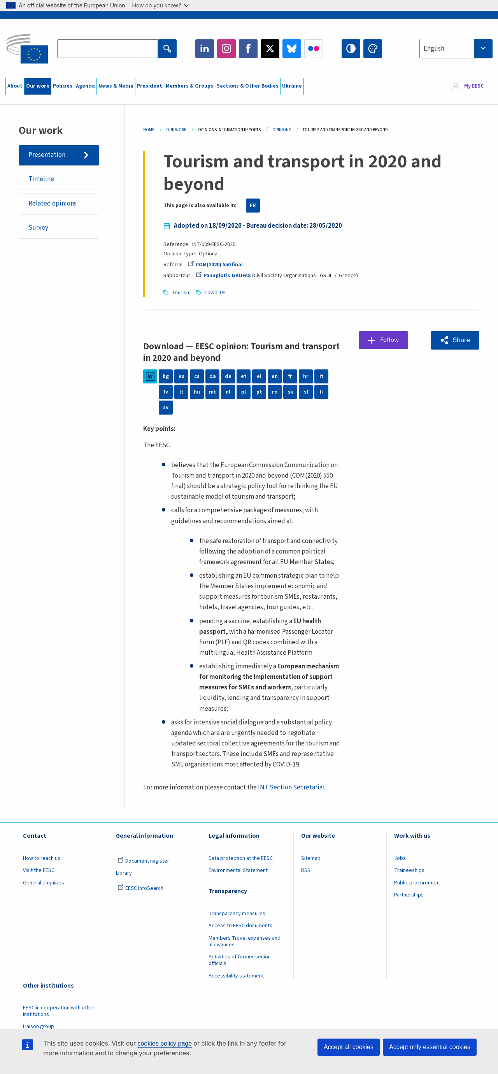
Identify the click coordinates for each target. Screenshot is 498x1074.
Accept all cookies (349, 1047)
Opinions (281, 130)
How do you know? (160, 5)
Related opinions (52, 203)
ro (274, 392)
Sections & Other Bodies (248, 86)
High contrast (351, 48)
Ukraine (292, 86)
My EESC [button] (474, 86)
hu (197, 392)
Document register (143, 861)
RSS (305, 870)
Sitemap (311, 858)
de (228, 376)
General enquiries (43, 883)
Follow (389, 340)
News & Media (115, 86)
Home (148, 130)
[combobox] (456, 48)
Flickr (313, 48)
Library (124, 873)
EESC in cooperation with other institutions (59, 1011)
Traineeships (409, 870)
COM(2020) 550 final (215, 265)
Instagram (226, 48)
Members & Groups (189, 86)
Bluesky (291, 48)
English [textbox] (434, 48)
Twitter (270, 48)
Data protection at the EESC (241, 858)
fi (321, 392)
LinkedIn (204, 48)
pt (259, 392)
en (275, 376)
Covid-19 (214, 293)
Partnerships (409, 895)
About (15, 86)
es (181, 376)
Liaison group (38, 1026)
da (212, 376)
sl (306, 392)
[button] (455, 340)
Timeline (41, 179)
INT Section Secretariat (291, 787)
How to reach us (41, 858)
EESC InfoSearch (140, 888)
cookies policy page (164, 1043)
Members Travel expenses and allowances (245, 941)
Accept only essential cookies (429, 1047)
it (321, 376)
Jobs (400, 858)
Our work (37, 86)
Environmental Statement (238, 870)
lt (181, 392)
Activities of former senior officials (239, 960)
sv (165, 407)
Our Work (176, 130)
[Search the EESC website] (107, 48)
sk (290, 392)
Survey (38, 228)
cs (197, 376)
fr (290, 376)
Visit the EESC (38, 870)
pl (243, 392)
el (259, 376)
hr (306, 376)
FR (253, 205)
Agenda (85, 86)
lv (166, 392)
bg (166, 376)
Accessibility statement (236, 976)
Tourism (181, 293)
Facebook (248, 48)
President (149, 86)
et (244, 376)
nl (228, 392)
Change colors (372, 48)
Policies (62, 86)
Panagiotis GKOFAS (223, 275)
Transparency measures (237, 914)
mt (212, 392)
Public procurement (417, 883)
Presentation (46, 155)
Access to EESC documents (240, 926)
